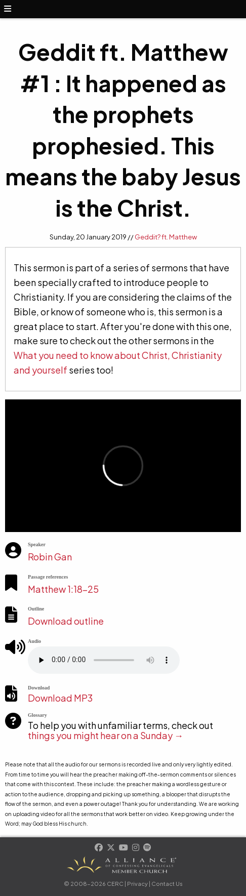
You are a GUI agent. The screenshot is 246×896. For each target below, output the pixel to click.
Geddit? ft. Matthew (166, 237)
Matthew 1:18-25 (63, 589)
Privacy (137, 883)
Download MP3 (60, 698)
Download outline (66, 621)
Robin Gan (50, 556)
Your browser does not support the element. (104, 660)
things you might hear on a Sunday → (105, 735)
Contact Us (167, 883)
